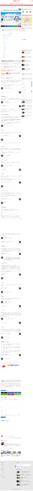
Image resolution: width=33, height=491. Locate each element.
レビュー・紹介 (16, 4)
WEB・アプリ (3, 469)
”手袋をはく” (4, 48)
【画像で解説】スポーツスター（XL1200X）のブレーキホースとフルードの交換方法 (26, 61)
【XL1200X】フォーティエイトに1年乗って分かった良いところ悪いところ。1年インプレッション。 (27, 107)
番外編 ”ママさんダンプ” (6, 56)
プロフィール (19, 4)
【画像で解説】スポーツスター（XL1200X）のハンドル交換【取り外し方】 (26, 65)
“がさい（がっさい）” (5, 43)
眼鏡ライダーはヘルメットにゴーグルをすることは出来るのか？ (28, 110)
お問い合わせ (22, 4)
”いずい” (4, 51)
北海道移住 (2, 391)
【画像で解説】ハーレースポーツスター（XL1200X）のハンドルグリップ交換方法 (26, 57)
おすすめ (23, 89)
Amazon (9, 366)
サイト (1, 413)
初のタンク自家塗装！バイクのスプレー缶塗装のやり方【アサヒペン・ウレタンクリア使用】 (28, 104)
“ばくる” (4, 44)
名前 (1, 408)
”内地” (4, 52)
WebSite (11, 449)
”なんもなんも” (5, 47)
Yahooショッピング (17, 366)
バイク (12, 4)
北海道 (10, 4)
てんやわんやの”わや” (5, 39)
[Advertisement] (11, 374)
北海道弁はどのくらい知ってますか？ (7, 35)
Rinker (9, 364)
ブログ (14, 4)
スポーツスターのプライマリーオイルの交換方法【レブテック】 (28, 112)
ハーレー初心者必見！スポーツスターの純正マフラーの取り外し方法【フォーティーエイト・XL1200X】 (27, 100)
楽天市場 (12, 366)
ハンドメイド (23, 91)
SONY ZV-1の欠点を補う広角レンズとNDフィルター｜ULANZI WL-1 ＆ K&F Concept (27, 68)
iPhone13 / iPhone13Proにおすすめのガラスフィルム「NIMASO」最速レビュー (26, 53)
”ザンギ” (4, 55)
